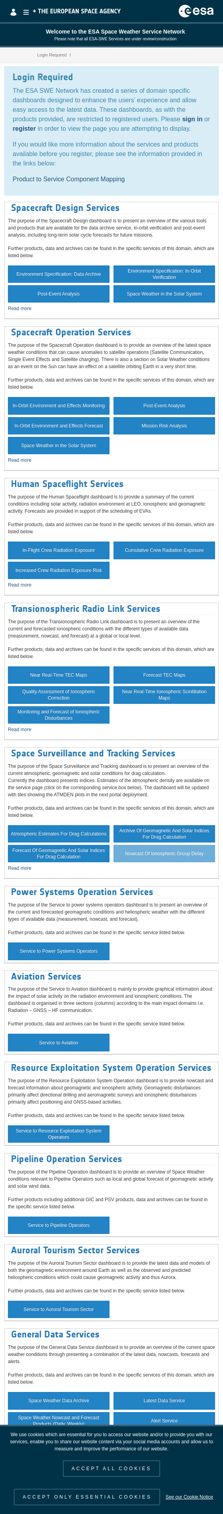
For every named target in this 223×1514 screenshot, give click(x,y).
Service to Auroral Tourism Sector (58, 1309)
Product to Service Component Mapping (69, 179)
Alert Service (164, 1421)
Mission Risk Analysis (164, 426)
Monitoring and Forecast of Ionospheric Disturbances (58, 715)
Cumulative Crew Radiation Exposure (164, 550)
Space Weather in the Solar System (164, 294)
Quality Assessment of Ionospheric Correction (58, 695)
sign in (192, 119)
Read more (19, 308)
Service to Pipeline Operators (58, 1225)
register (24, 128)
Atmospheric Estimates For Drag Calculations (58, 834)
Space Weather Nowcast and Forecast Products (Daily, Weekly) (58, 1421)
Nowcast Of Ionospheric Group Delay (164, 853)
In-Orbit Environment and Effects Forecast (58, 426)
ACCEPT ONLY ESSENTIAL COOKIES (87, 1497)
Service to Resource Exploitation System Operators (59, 1134)
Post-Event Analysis (58, 294)
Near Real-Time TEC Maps (58, 675)
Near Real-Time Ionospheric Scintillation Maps (164, 695)
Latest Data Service (164, 1400)
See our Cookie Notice (189, 1497)
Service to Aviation (58, 1043)
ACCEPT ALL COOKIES (111, 1468)
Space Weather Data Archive (58, 1400)
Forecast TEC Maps (164, 675)
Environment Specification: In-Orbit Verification (164, 274)
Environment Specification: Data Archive (59, 274)
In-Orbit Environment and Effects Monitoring (59, 405)
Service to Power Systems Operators (59, 951)
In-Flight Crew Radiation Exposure (59, 550)
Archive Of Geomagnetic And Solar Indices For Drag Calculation (164, 834)
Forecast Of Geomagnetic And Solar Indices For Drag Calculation (58, 854)
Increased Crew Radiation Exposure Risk (58, 570)
